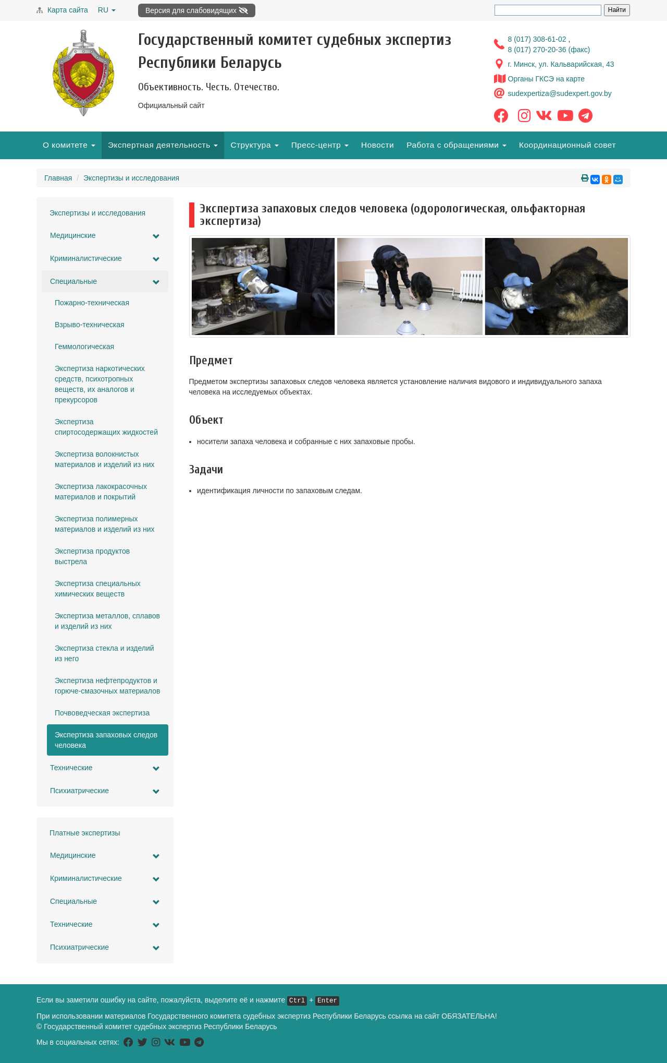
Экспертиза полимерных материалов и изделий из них (105, 524)
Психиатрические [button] (105, 790)
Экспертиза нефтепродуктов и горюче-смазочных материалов (107, 685)
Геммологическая (84, 346)
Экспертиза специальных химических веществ (98, 588)
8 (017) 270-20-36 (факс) (549, 49)
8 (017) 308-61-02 (538, 39)
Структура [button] (254, 144)
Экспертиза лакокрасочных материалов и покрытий (101, 491)
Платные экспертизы (85, 833)
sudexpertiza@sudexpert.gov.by (560, 93)
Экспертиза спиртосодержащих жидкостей (106, 426)
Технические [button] (105, 767)
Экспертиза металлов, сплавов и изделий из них (107, 621)
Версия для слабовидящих (196, 10)
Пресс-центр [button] (320, 144)
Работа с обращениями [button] (456, 144)
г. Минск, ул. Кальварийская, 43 (561, 64)
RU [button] (107, 10)
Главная (58, 178)
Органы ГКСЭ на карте (546, 79)
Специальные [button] (105, 281)
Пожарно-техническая (92, 302)
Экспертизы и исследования (131, 178)
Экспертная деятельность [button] (163, 144)
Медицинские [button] (105, 235)
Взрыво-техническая (90, 324)
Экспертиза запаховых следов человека (106, 740)
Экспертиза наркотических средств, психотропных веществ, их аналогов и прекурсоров (100, 384)
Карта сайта (67, 10)
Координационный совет (567, 144)
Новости (377, 144)
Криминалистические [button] (105, 258)
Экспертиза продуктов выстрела (92, 556)
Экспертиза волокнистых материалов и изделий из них (105, 459)
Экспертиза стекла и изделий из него (104, 653)
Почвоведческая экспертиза (102, 713)
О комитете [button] (69, 144)
